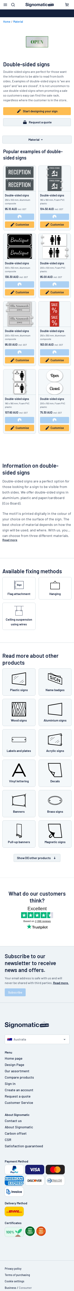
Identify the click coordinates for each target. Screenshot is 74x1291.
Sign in (10, 1083)
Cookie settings (14, 1281)
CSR (8, 1139)
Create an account (19, 1090)
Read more (9, 540)
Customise (19, 224)
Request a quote (37, 122)
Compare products (19, 1077)
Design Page (14, 1064)
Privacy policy (13, 1268)
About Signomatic (19, 1127)
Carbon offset (16, 1133)
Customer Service (19, 1102)
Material (18, 21)
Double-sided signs (17, 195)
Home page (13, 1058)
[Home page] (37, 1025)
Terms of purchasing (17, 1275)
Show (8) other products (37, 858)
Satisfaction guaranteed (24, 1146)
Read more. (61, 983)
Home (6, 21)
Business (10, 1287)
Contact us (13, 1120)
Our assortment (17, 1071)
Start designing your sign (37, 111)
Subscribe (15, 992)
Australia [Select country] (16, 1039)
